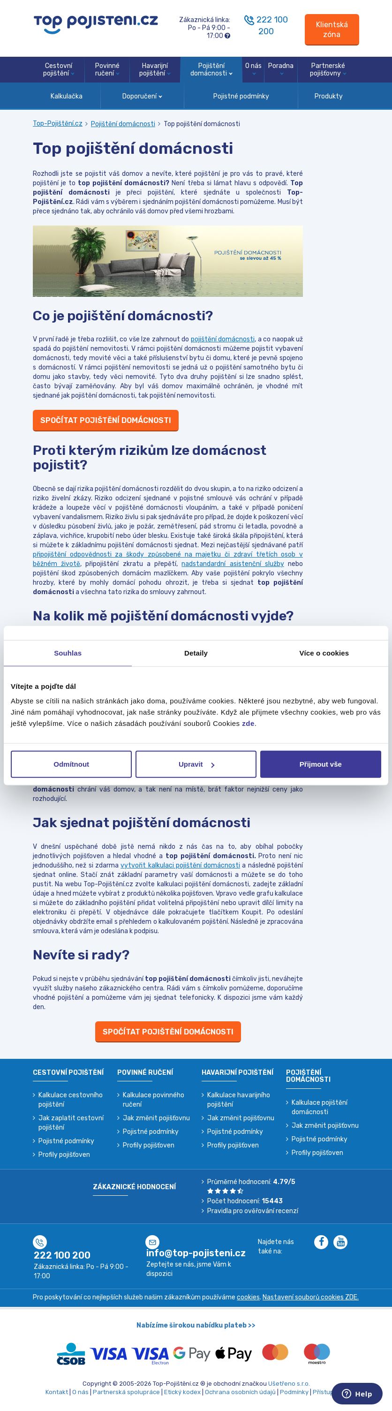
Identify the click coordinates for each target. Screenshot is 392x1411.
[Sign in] (332, 29)
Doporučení (142, 96)
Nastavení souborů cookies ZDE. (311, 1297)
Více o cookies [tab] (324, 652)
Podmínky (294, 1392)
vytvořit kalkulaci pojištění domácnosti (180, 865)
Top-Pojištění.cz (58, 124)
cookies (248, 1297)
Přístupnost (330, 1392)
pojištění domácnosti (223, 339)
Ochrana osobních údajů (240, 1392)
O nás (253, 68)
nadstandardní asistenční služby (232, 564)
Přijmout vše (321, 764)
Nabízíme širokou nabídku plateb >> (196, 1325)
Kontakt (56, 1392)
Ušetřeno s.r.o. (289, 1383)
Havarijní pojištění (155, 70)
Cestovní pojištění (59, 70)
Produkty (329, 96)
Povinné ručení (107, 70)
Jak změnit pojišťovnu (156, 1118)
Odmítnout (71, 764)
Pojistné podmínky (241, 96)
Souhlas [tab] (68, 652)
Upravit (196, 764)
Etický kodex (182, 1392)
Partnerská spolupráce (126, 1392)
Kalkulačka (67, 96)
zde (248, 723)
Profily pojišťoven (64, 1155)
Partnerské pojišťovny (328, 70)
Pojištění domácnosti (211, 70)
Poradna (281, 68)
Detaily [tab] (196, 652)
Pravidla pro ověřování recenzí (252, 1211)
